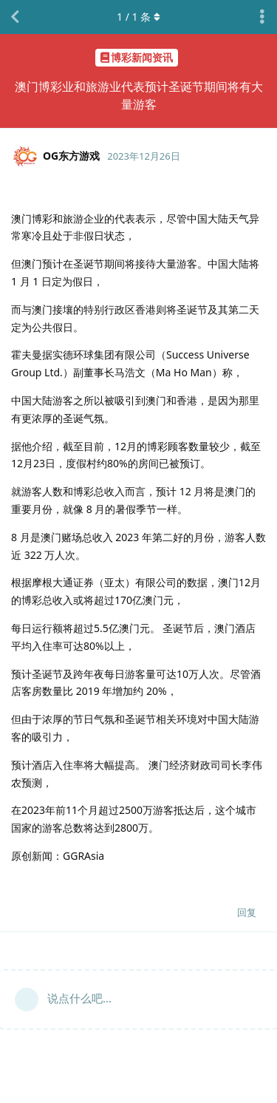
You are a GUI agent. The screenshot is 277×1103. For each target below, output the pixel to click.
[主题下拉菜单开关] (262, 17)
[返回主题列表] (15, 17)
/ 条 (138, 17)
